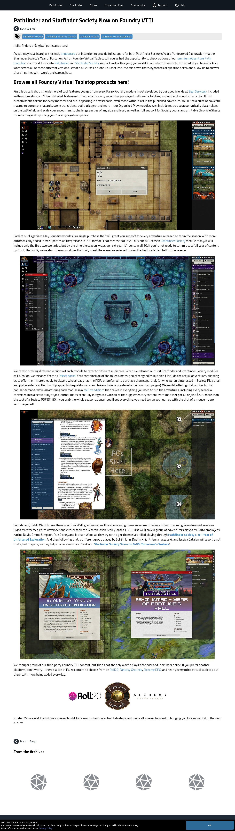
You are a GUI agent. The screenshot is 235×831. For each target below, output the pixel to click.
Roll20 (114, 669)
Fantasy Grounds (131, 669)
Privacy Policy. (46, 828)
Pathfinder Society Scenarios (61, 36)
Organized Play (108, 5)
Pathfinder (50, 5)
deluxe (89, 390)
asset (63, 375)
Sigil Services (197, 91)
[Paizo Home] (23, 5)
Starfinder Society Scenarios (117, 36)
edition (98, 390)
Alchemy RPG (152, 669)
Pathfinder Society (33, 36)
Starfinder (70, 5)
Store (88, 5)
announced (68, 53)
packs (71, 375)
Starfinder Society (89, 36)
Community (132, 5)
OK (210, 825)
